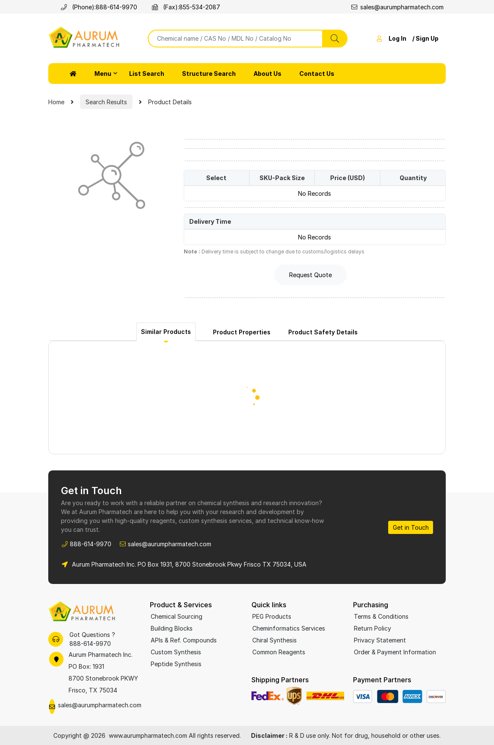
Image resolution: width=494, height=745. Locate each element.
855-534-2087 (199, 7)
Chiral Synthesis (274, 640)
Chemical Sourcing (176, 616)
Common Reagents (278, 652)
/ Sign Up (425, 38)
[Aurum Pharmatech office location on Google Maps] (94, 672)
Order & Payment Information (395, 652)
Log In (397, 38)
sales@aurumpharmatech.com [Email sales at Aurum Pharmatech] (397, 7)
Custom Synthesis (176, 652)
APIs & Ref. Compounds (184, 640)
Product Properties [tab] (241, 332)
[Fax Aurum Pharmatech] (156, 7)
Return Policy (372, 628)
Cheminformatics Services (288, 628)
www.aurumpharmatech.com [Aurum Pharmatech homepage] (149, 735)
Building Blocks (172, 628)
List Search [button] (146, 73)
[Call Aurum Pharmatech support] (55, 639)
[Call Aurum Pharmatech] (65, 7)
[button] (73, 73)
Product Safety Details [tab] (323, 332)
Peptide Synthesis (176, 663)
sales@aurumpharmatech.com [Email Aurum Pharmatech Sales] (169, 544)
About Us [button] (267, 73)
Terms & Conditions (381, 616)
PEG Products (271, 616)
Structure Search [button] (209, 73)
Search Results (106, 102)
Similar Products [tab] (166, 331)
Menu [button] (102, 73)
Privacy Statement (380, 640)
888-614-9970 (116, 7)
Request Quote (310, 274)
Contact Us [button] (316, 73)
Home (56, 102)
